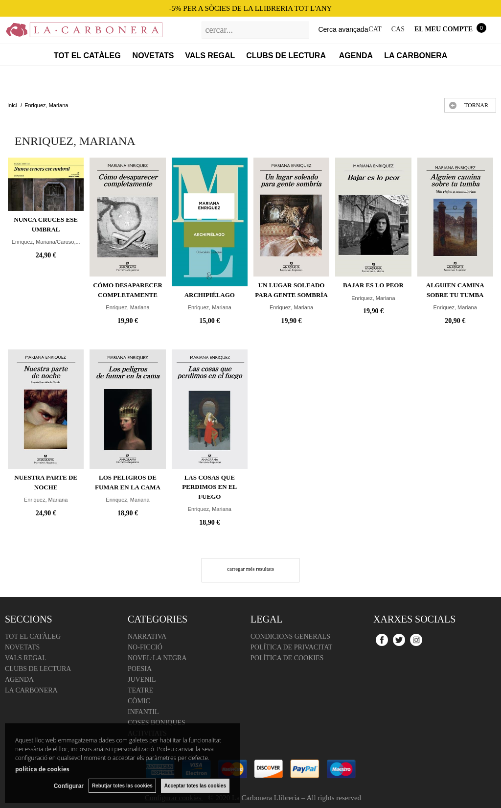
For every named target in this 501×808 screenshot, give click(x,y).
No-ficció (145, 647)
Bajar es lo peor (373, 285)
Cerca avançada (343, 29)
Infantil (143, 712)
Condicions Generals (290, 636)
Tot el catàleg (87, 55)
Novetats (153, 55)
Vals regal (210, 55)
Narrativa (147, 636)
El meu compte (443, 29)
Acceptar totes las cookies (195, 785)
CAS (398, 29)
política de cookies (42, 769)
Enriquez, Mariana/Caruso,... (46, 242)
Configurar (69, 786)
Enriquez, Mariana (127, 307)
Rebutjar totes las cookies (122, 785)
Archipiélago (209, 295)
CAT (374, 29)
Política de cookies (286, 658)
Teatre (140, 690)
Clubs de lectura (287, 55)
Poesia (140, 668)
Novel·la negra (157, 658)
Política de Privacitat (291, 647)
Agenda (356, 55)
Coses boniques (156, 722)
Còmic (139, 701)
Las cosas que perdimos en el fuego (209, 487)
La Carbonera (415, 55)
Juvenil (142, 679)
